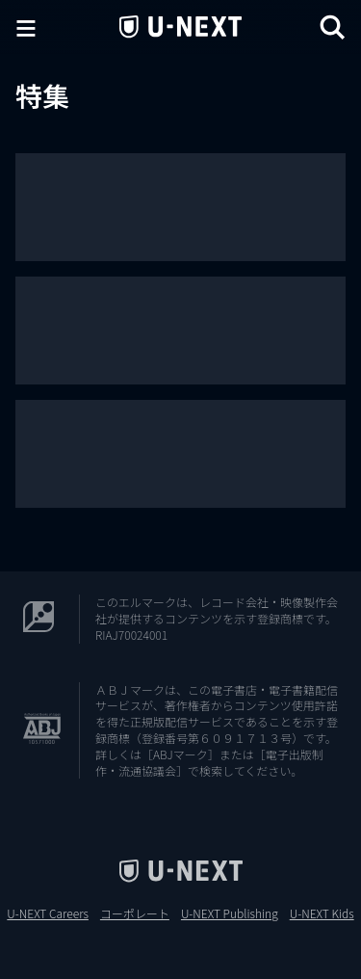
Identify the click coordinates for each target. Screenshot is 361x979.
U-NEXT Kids (322, 913)
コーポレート (134, 913)
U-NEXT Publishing (229, 913)
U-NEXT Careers (48, 913)
